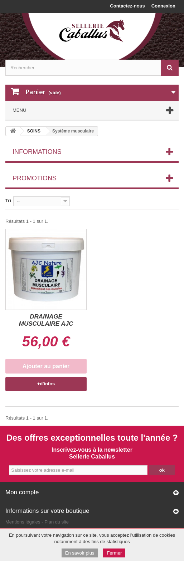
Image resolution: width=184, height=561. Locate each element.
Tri (8, 200)
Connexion (163, 6)
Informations (37, 151)
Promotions (35, 178)
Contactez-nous (127, 6)
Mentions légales (22, 522)
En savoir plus (80, 553)
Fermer (114, 553)
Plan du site (56, 522)
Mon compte (22, 492)
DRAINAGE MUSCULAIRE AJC (46, 320)
